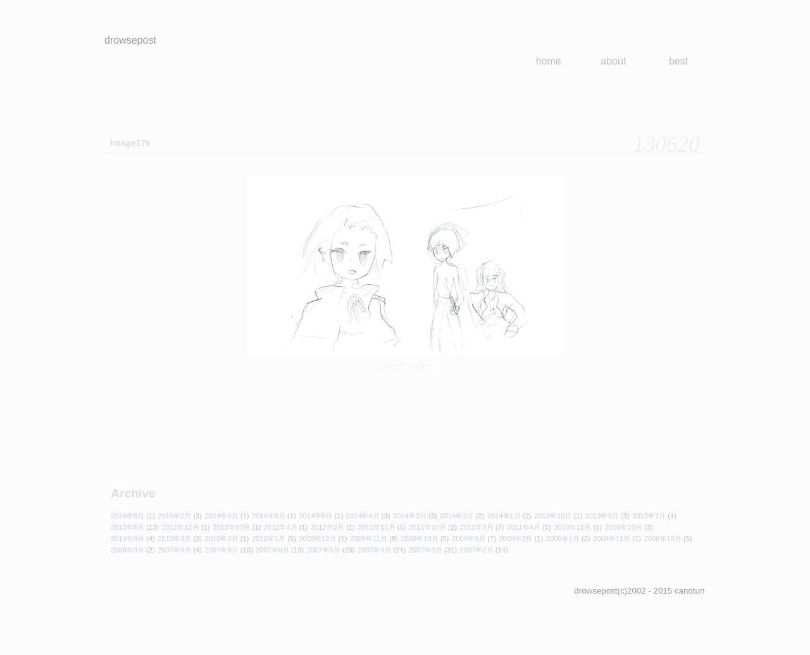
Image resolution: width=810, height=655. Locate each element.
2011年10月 (427, 527)
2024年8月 (127, 516)
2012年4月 (280, 527)
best (678, 61)
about (613, 61)
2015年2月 (174, 516)
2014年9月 (222, 516)
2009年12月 (317, 538)
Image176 (130, 143)
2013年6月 (127, 527)
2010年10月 (623, 527)
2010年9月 (127, 538)
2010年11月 (572, 527)
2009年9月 (468, 538)
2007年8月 (222, 550)
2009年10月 (419, 538)
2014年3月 (410, 516)
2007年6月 (272, 550)
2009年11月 (368, 538)
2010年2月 (222, 538)
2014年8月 (268, 516)
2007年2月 (476, 550)
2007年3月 (425, 550)
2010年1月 (268, 538)
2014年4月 (363, 516)
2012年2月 (327, 527)
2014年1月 (504, 516)
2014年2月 (456, 516)
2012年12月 (180, 527)
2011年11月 (376, 527)
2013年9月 (602, 516)
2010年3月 (174, 538)
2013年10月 (552, 516)
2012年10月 (231, 527)
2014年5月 (315, 516)
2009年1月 (563, 538)
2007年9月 (174, 550)
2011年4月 (523, 527)
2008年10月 (663, 538)
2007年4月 (374, 550)
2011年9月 (476, 527)
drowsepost (130, 40)
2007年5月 (323, 550)
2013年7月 (649, 516)
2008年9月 (127, 550)
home (548, 61)
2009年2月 (515, 538)
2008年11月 (611, 538)
